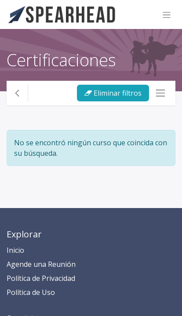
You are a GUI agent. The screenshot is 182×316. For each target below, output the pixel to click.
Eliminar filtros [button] (113, 93)
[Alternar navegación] (167, 14)
